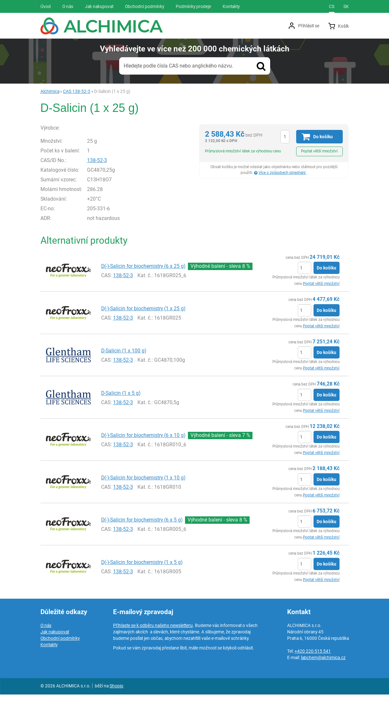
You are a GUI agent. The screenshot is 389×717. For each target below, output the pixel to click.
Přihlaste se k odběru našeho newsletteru (153, 647)
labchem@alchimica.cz (323, 680)
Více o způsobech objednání (282, 172)
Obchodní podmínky (60, 660)
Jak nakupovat (54, 654)
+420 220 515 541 (313, 673)
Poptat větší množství (319, 151)
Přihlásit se (308, 25)
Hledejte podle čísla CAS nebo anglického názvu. (178, 66)
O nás (45, 647)
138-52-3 (110, 182)
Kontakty (48, 667)
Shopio (116, 708)
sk (346, 6)
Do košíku (326, 290)
